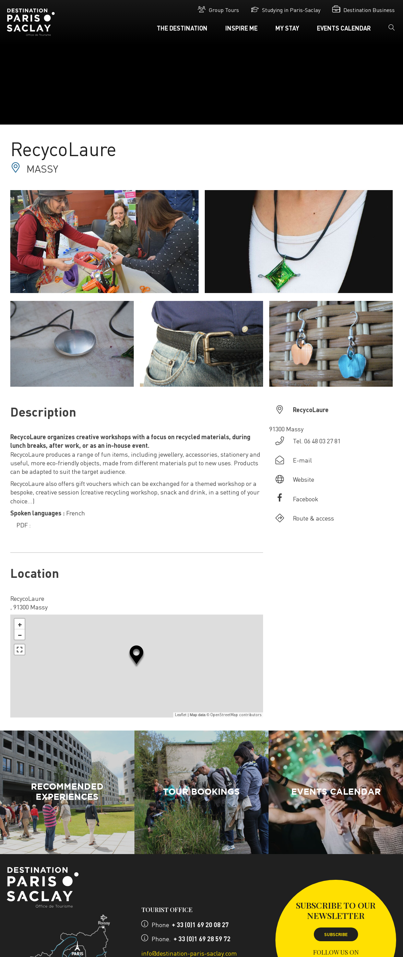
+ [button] (20, 624)
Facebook (305, 499)
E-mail (302, 460)
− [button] (20, 634)
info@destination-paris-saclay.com (189, 953)
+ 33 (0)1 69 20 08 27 (200, 925)
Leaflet (181, 714)
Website (303, 479)
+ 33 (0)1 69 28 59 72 (202, 939)
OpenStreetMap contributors (235, 714)
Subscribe (336, 934)
